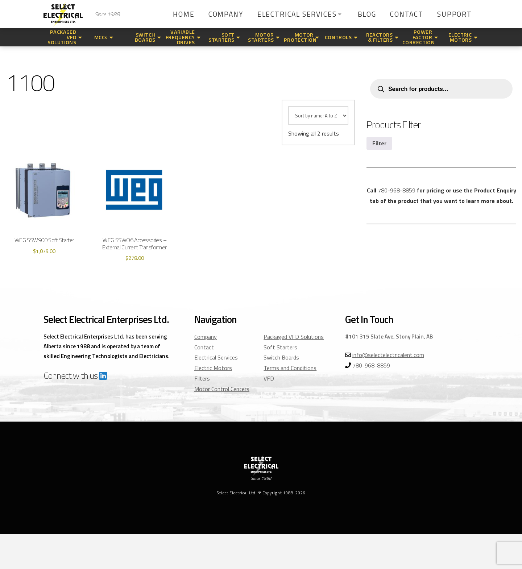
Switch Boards (281, 357)
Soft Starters (280, 347)
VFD (269, 378)
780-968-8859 (396, 190)
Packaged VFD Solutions (294, 336)
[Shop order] (318, 115)
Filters (202, 378)
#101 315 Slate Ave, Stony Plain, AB (389, 336)
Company (205, 336)
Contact (204, 347)
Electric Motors (213, 368)
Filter (379, 143)
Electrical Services (216, 357)
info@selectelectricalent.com (388, 354)
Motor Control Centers (221, 389)
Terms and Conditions (290, 368)
